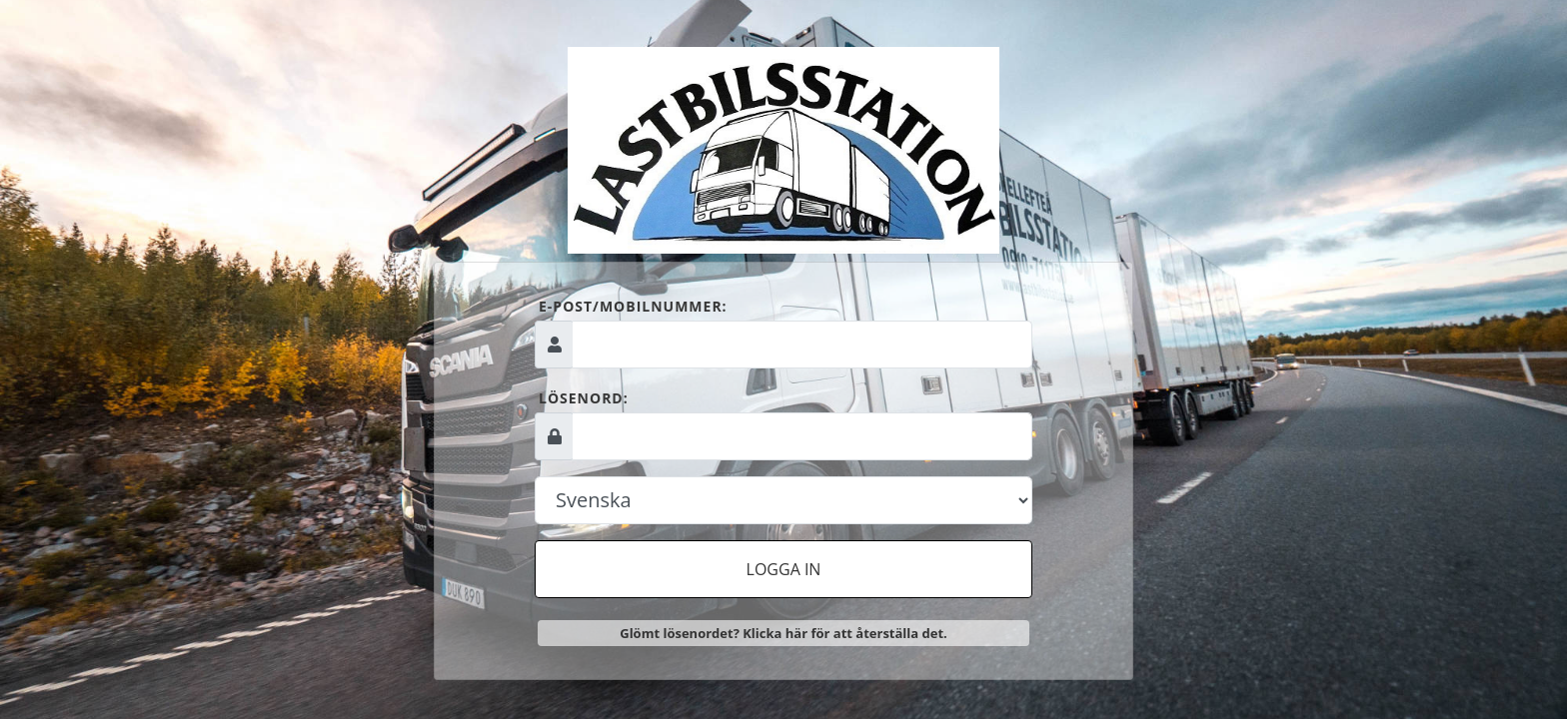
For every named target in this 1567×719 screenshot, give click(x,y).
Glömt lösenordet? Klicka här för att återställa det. (783, 633)
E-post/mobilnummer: (633, 306)
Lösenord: (584, 397)
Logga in (784, 569)
